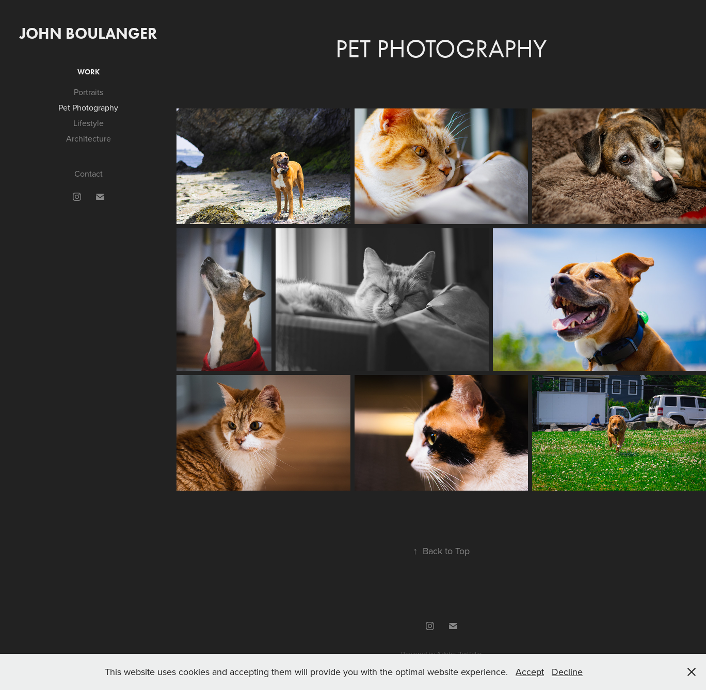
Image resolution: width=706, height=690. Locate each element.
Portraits (88, 92)
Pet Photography (88, 107)
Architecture (88, 138)
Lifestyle (88, 123)
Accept (530, 671)
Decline (567, 671)
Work (88, 72)
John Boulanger (88, 33)
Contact (88, 173)
